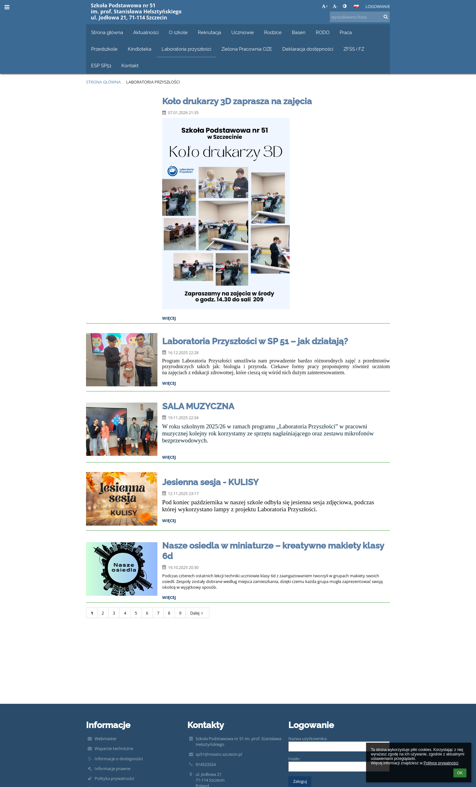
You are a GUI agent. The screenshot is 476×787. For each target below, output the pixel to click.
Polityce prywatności (440, 763)
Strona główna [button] (107, 32)
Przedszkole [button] (104, 49)
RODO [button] (322, 32)
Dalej (197, 613)
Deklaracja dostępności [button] (307, 49)
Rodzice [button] (273, 32)
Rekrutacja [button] (209, 32)
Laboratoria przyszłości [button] (186, 49)
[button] (356, 6)
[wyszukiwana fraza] (359, 17)
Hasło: (294, 758)
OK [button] (460, 773)
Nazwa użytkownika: (307, 738)
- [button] (335, 6)
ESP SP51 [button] (101, 65)
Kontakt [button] (130, 65)
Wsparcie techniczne (114, 748)
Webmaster (106, 738)
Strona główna (103, 82)
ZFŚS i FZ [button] (353, 49)
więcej (169, 318)
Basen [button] (299, 32)
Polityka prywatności (114, 778)
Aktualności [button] (146, 32)
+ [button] (325, 6)
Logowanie (377, 6)
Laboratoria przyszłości (153, 82)
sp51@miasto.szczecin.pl (219, 754)
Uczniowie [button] (242, 32)
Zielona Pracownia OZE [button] (246, 49)
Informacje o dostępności (119, 758)
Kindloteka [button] (139, 49)
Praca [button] (346, 32)
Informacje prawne (112, 768)
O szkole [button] (178, 32)
